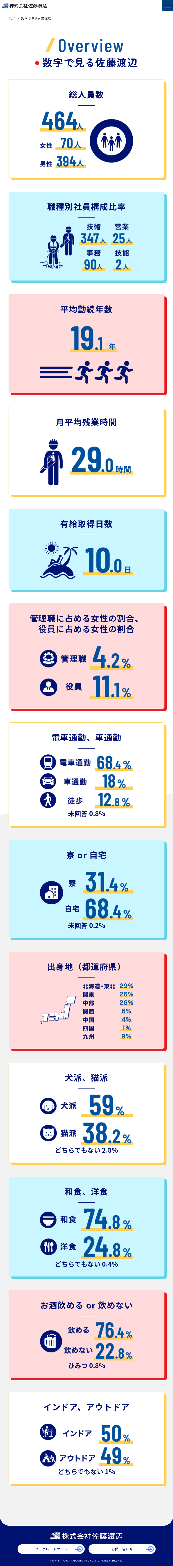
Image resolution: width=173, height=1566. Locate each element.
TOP (12, 18)
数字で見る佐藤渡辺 (36, 18)
